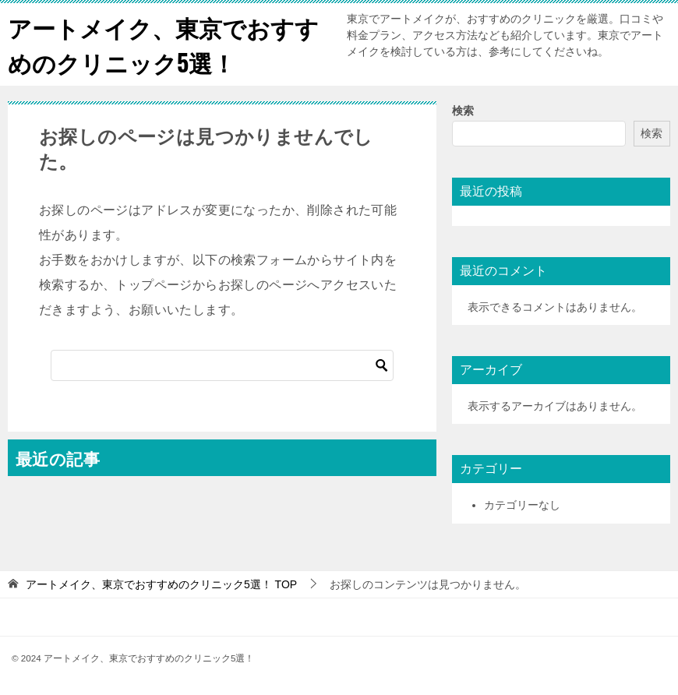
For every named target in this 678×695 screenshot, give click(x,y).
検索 (463, 110)
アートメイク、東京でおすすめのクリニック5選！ (163, 44)
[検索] (222, 365)
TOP (161, 584)
